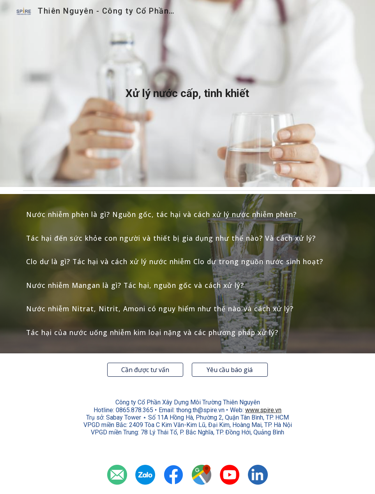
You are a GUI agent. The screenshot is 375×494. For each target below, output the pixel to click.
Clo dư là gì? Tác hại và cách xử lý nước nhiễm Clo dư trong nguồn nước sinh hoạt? (174, 261)
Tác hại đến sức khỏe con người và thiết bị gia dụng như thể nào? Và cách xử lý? (171, 238)
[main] (187, 93)
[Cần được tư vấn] (145, 369)
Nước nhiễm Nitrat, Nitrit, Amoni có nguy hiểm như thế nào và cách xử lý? (160, 308)
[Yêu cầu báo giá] (229, 369)
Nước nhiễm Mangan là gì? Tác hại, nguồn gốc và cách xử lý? (135, 285)
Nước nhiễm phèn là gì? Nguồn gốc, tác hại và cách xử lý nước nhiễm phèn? (161, 214)
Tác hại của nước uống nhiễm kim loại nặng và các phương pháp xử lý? (152, 332)
